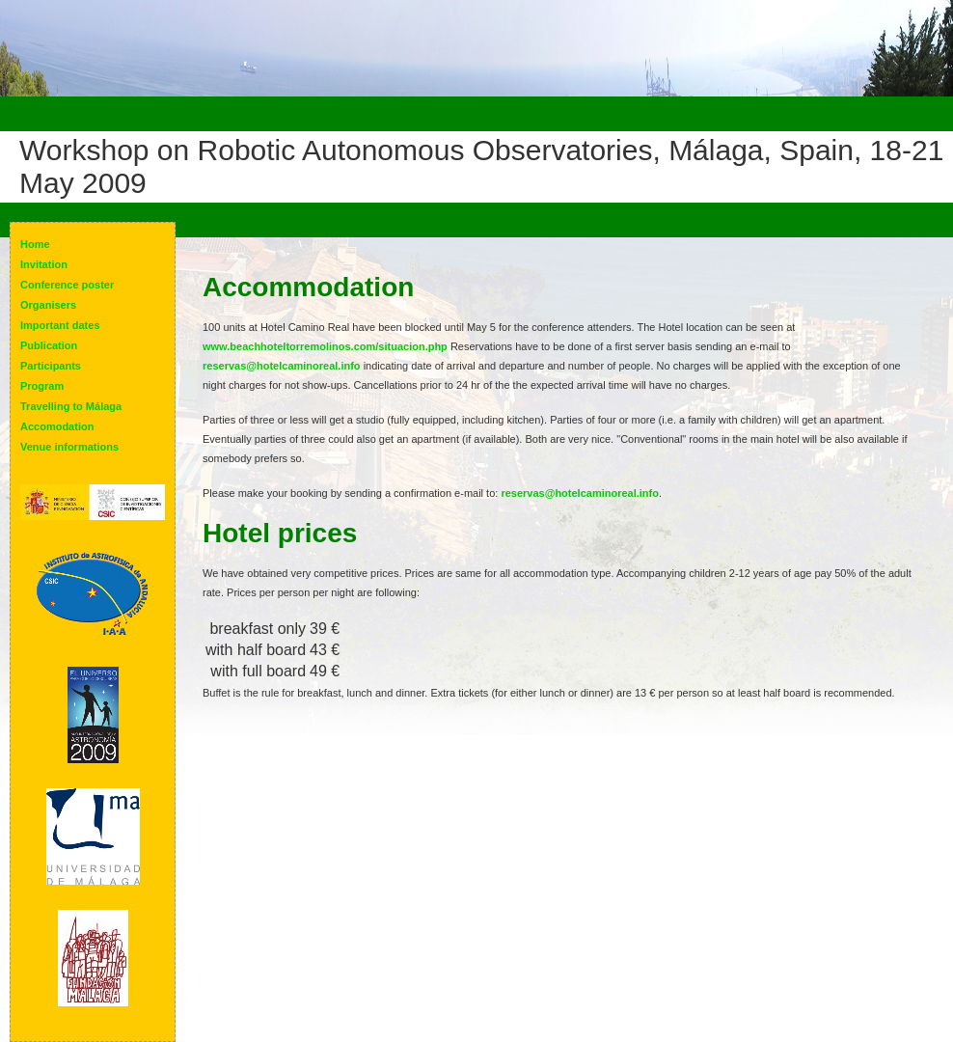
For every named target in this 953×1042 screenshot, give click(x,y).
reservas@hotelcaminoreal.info (282, 365)
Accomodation (57, 426)
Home (35, 244)
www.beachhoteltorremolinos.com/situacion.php (325, 346)
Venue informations (69, 446)
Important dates (60, 325)
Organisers (48, 305)
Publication (48, 345)
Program (42, 386)
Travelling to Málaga (71, 406)
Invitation (44, 264)
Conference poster (67, 284)
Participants (50, 365)
